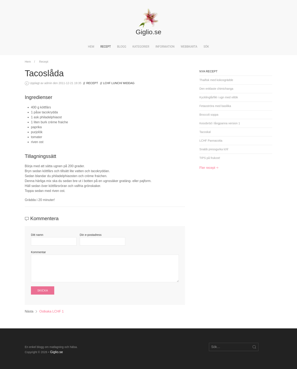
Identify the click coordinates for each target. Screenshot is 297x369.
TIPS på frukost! (209, 158)
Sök (206, 46)
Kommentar (38, 252)
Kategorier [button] (140, 46)
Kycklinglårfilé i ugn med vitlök (218, 97)
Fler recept (209, 167)
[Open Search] (254, 347)
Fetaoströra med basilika (215, 106)
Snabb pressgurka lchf (213, 149)
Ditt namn (37, 234)
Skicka (42, 290)
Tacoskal (205, 132)
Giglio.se (56, 352)
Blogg (121, 46)
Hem (91, 46)
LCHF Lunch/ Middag (118, 83)
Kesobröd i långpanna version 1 (219, 123)
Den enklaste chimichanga (216, 88)
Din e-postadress (91, 234)
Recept (105, 46)
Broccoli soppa (208, 114)
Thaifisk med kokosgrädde (216, 80)
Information (165, 46)
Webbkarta (189, 46)
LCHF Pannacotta (210, 140)
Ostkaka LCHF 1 (51, 311)
